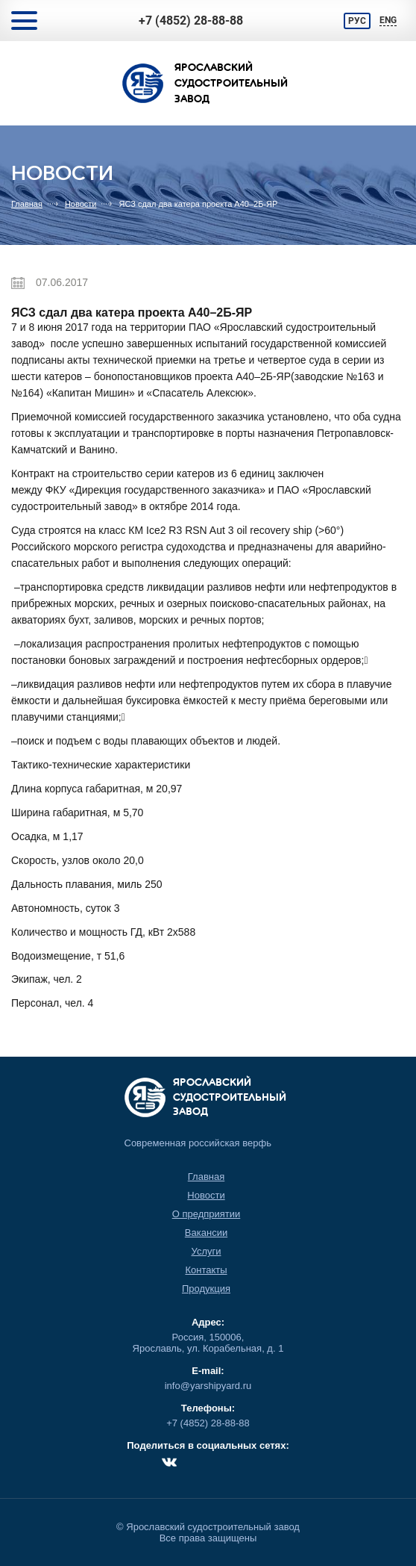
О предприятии (206, 1213)
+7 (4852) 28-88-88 (191, 20)
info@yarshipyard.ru (208, 1385)
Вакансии (206, 1232)
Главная (26, 203)
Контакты (206, 1270)
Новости (81, 203)
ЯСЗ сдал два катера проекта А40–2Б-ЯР (198, 203)
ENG (388, 20)
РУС (357, 21)
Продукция (206, 1288)
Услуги (206, 1251)
